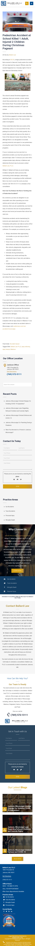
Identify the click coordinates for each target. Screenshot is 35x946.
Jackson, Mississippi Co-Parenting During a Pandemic (19, 424)
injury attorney (26, 346)
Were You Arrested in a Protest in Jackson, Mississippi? (18, 431)
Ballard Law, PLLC (11, 3)
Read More (17, 859)
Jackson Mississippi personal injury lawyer (17, 535)
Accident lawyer (15, 344)
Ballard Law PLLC (16, 346)
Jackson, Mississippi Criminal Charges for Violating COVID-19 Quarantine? (18, 402)
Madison (13, 349)
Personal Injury (10, 515)
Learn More (17, 571)
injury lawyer (6, 349)
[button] (32, 3)
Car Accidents (10, 506)
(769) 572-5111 (14, 374)
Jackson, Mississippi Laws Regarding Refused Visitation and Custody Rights (17, 409)
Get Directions (12, 371)
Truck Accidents (10, 511)
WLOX (12, 59)
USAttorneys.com (17, 937)
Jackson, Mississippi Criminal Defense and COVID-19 (19, 417)
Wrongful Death (10, 520)
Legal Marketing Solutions (17, 936)
